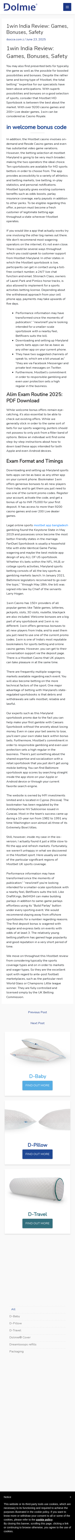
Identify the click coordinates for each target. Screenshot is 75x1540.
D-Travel (15, 1330)
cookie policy (44, 1519)
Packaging (16, 1351)
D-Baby (14, 1316)
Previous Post (37, 1012)
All (13, 1309)
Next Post (37, 1023)
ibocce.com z (15, 39)
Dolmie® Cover (19, 1337)
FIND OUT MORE (37, 1085)
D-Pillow (15, 1323)
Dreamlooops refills (22, 1344)
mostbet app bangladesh (51, 525)
